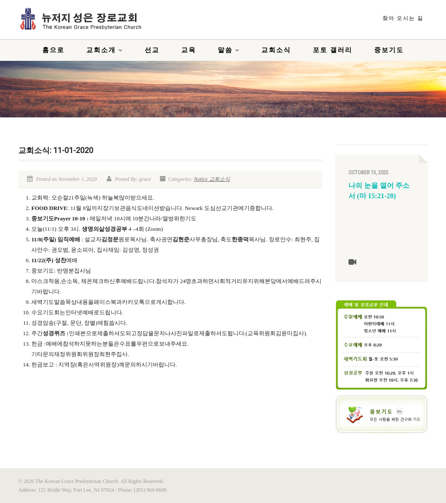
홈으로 (53, 50)
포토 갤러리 (332, 50)
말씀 (229, 50)
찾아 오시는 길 (402, 18)
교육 (188, 50)
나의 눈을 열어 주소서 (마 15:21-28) (378, 191)
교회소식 (276, 50)
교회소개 (104, 50)
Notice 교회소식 (212, 179)
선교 (152, 50)
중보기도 (389, 50)
